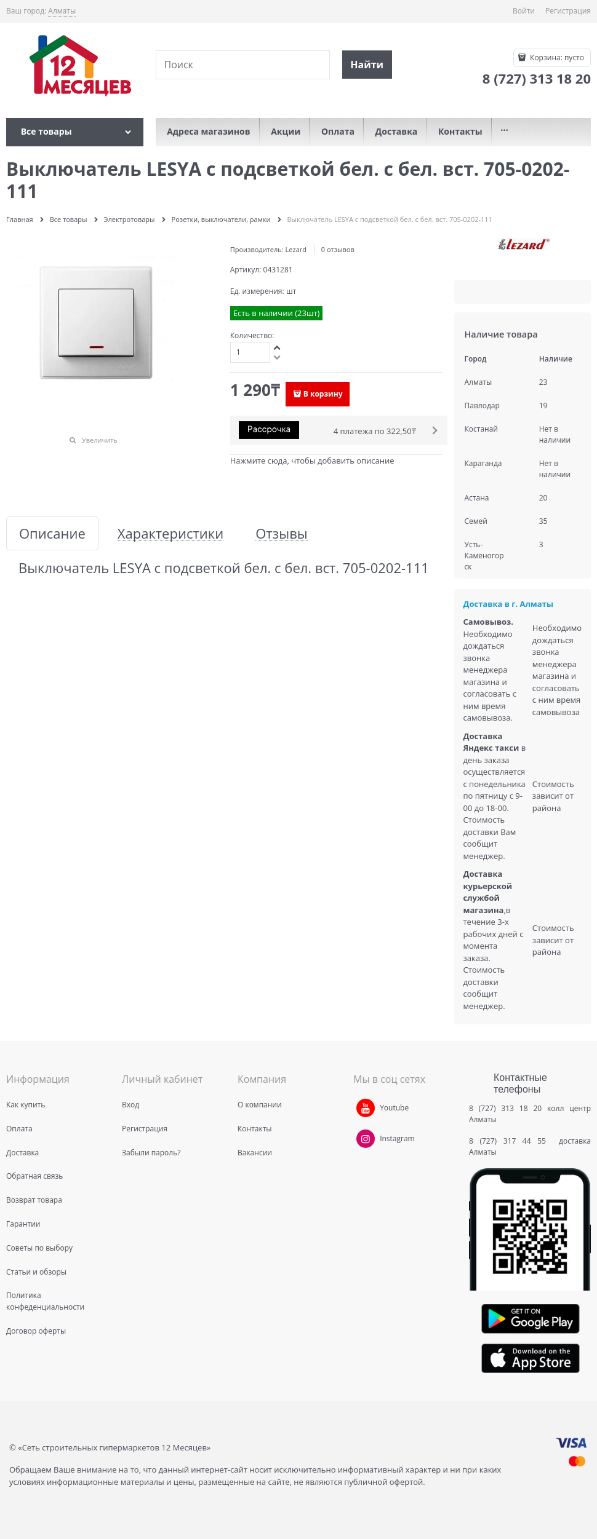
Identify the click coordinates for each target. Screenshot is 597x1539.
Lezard (296, 249)
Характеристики (170, 533)
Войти (524, 11)
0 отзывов (338, 249)
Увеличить (100, 440)
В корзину (323, 394)
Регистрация (568, 11)
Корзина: (556, 57)
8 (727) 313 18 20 (505, 1108)
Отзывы (281, 533)
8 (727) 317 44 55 (510, 1141)
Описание (52, 533)
